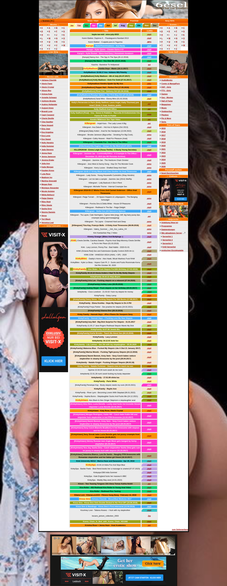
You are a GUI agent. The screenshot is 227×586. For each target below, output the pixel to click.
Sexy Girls (169, 21)
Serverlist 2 (167, 240)
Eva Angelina (47, 132)
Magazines (166, 104)
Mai (100, 25)
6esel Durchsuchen (170, 173)
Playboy (165, 115)
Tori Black (46, 219)
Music (164, 108)
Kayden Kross (48, 170)
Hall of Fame (167, 101)
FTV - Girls (166, 90)
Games (164, 94)
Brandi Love (47, 111)
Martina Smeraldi (49, 181)
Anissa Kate (47, 94)
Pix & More (166, 118)
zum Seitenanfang (180, 529)
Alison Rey (46, 90)
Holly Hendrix (48, 143)
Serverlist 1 (167, 236)
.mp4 (149, 34)
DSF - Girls (166, 87)
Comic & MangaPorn (170, 84)
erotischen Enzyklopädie (172, 250)
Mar (86, 25)
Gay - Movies (167, 97)
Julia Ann (46, 163)
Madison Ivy (47, 177)
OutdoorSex (166, 111)
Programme (166, 226)
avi (149, 65)
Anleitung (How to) (169, 222)
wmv (149, 233)
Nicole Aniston (48, 191)
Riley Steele (47, 205)
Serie (163, 122)
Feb (79, 25)
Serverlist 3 (167, 243)
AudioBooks (167, 80)
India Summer (48, 146)
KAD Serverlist (169, 247)
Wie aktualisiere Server (171, 233)
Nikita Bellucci (48, 195)
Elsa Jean (46, 129)
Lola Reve (46, 174)
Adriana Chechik (49, 80)
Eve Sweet (46, 139)
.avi (149, 104)
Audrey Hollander (49, 104)
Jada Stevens (48, 150)
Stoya (44, 216)
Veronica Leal (48, 222)
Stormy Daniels (48, 212)
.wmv (149, 135)
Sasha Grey (47, 209)
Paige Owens (47, 198)
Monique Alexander (50, 188)
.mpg (149, 114)
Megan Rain (47, 184)
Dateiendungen (168, 229)
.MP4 (149, 42)
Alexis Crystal (48, 87)
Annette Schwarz (49, 97)
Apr (93, 25)
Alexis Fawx (47, 84)
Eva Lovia (46, 136)
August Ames (48, 108)
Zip (149, 516)
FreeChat (134, 21)
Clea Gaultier (47, 122)
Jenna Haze (47, 153)
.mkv (149, 84)
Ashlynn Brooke (49, 101)
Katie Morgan (47, 167)
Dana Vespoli (47, 125)
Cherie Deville (48, 118)
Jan (71, 25)
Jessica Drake (48, 160)
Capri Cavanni (48, 115)
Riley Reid (46, 202)
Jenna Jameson (49, 156)
